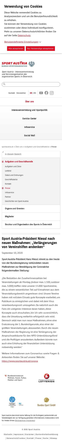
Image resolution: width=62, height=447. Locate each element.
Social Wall (29, 135)
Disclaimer (29, 434)
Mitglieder (9, 216)
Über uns (29, 101)
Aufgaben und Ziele (13, 167)
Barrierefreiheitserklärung (47, 434)
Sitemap (53, 438)
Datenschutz (24, 35)
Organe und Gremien (14, 208)
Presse (54, 147)
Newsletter (21, 93)
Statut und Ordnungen (14, 175)
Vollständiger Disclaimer (25, 420)
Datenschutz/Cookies (16, 438)
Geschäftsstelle (11, 180)
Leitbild (8, 171)
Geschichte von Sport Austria (16, 201)
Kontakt (11, 93)
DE (31, 93)
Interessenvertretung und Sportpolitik (30, 110)
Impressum (18, 434)
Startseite (8, 434)
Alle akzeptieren (15, 48)
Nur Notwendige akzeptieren (40, 48)
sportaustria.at (7, 147)
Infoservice (29, 127)
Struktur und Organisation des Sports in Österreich (28, 224)
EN (35, 93)
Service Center (29, 118)
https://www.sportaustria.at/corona (20, 361)
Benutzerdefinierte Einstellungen (21, 42)
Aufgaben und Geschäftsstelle (37, 147)
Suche (45, 438)
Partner (8, 197)
